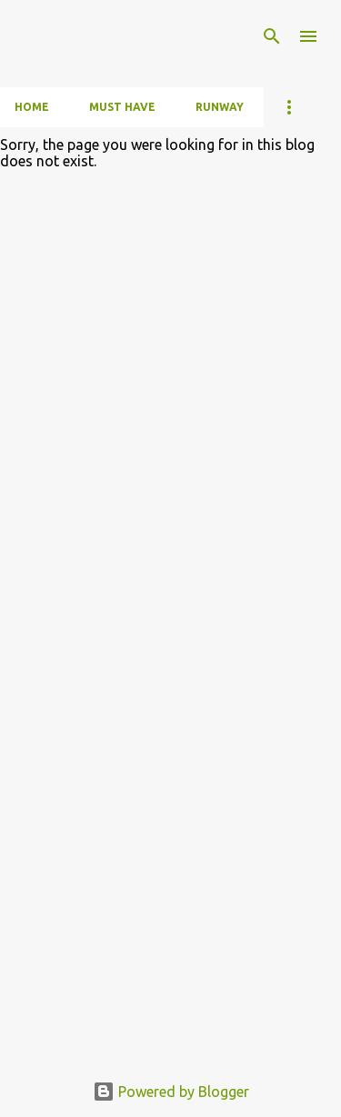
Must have (122, 107)
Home (32, 107)
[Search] (272, 36)
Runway (220, 107)
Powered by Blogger (171, 1091)
